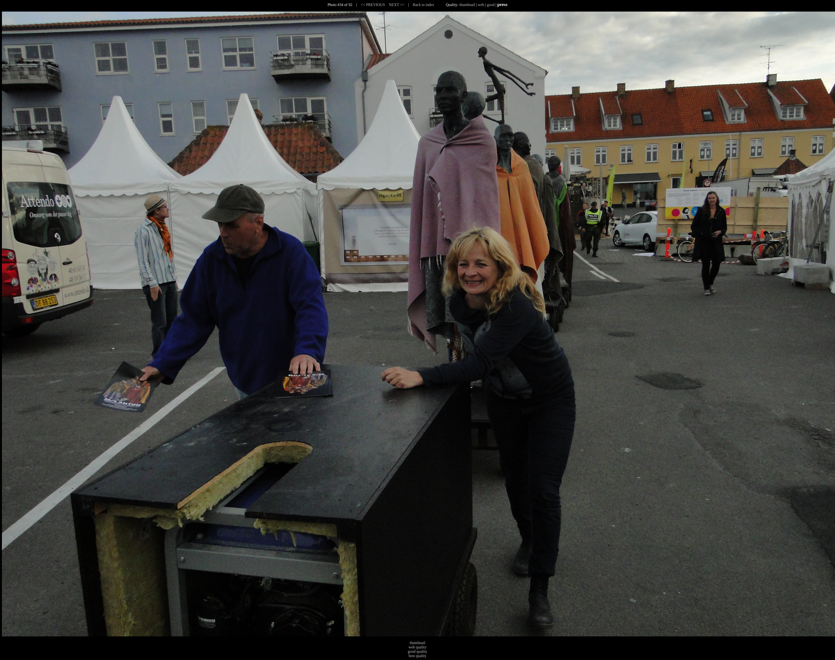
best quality (417, 656)
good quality (417, 651)
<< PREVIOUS (373, 5)
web (481, 5)
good (491, 5)
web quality (417, 647)
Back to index (423, 5)
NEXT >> (396, 5)
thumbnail (467, 5)
